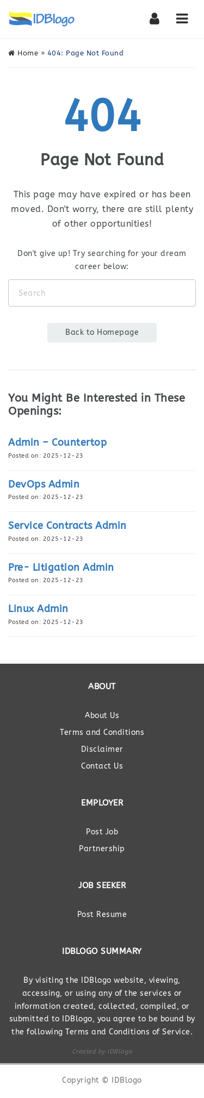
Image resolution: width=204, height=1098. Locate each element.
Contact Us (102, 766)
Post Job (102, 832)
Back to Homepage (102, 332)
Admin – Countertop (57, 442)
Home (23, 53)
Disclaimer (102, 749)
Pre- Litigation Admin (61, 567)
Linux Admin (38, 609)
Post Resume (102, 914)
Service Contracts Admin (67, 526)
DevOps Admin (43, 484)
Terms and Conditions (102, 732)
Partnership (102, 848)
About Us (102, 715)
